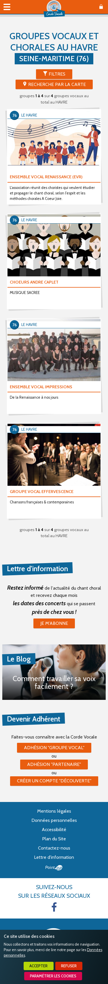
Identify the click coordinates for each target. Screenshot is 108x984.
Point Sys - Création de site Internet (54, 867)
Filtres (57, 74)
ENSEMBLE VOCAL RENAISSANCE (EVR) (46, 176)
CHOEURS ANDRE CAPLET (34, 282)
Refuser (69, 966)
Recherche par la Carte (57, 84)
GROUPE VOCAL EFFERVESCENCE (41, 491)
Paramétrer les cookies (53, 976)
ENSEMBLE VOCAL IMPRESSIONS (41, 386)
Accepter (38, 966)
